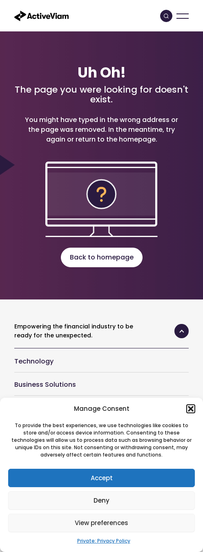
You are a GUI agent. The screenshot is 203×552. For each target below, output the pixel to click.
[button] (191, 409)
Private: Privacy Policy (103, 540)
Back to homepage (102, 257)
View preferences (101, 523)
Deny (101, 500)
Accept (102, 478)
